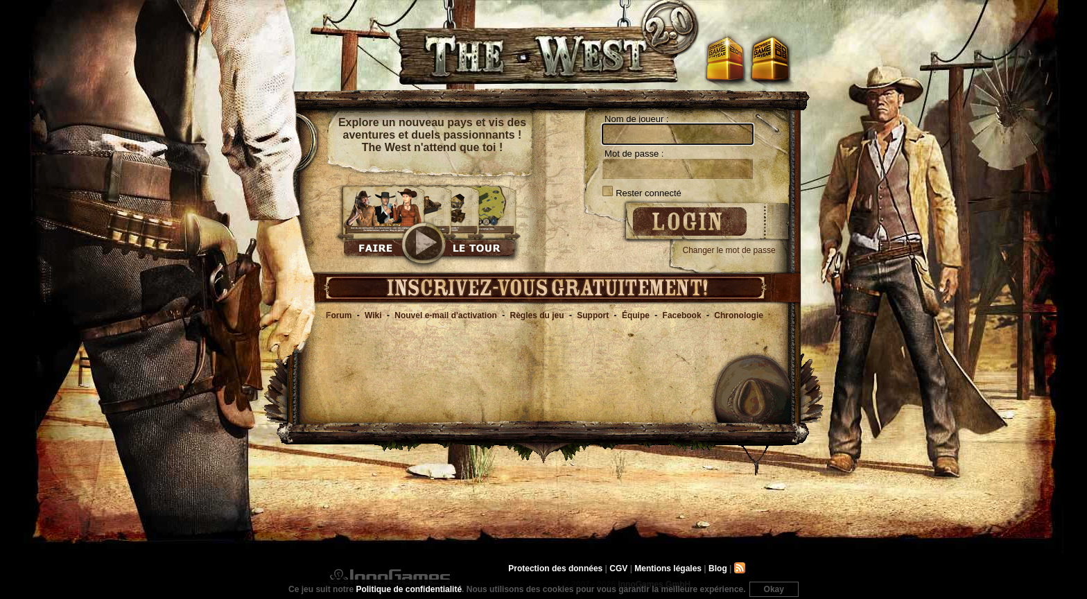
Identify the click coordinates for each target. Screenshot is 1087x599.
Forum (338, 315)
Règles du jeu (537, 315)
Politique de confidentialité (409, 589)
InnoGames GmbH (389, 576)
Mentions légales (668, 568)
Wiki (373, 315)
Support (593, 315)
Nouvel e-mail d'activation (445, 315)
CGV (618, 568)
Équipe (636, 315)
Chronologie (738, 315)
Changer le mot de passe (729, 250)
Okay (774, 589)
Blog (717, 568)
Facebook (682, 315)
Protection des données (555, 568)
